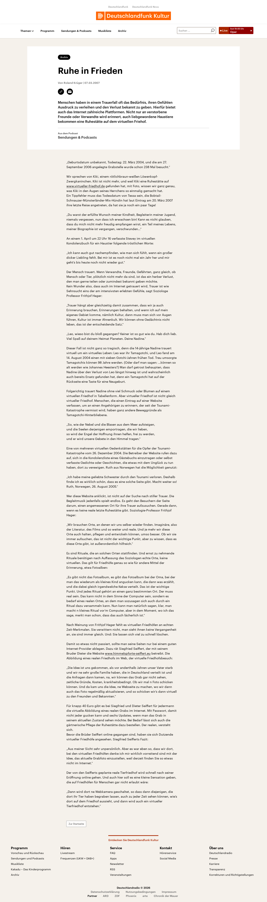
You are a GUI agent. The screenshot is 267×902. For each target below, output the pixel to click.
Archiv (122, 30)
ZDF (117, 895)
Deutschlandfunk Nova (145, 6)
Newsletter (117, 863)
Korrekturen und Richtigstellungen (231, 874)
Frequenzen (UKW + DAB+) (77, 858)
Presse (213, 858)
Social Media (168, 858)
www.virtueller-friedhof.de (85, 186)
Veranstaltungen (120, 874)
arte (145, 895)
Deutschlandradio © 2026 (133, 887)
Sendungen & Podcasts (76, 30)
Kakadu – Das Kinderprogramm (31, 869)
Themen (25, 30)
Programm (47, 30)
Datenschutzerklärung (105, 891)
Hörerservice (168, 852)
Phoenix (131, 895)
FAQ (112, 852)
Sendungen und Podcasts (27, 858)
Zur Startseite (76, 823)
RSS (112, 869)
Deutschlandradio (220, 852)
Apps (113, 858)
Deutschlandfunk (118, 6)
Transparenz (217, 869)
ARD (105, 895)
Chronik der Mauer (166, 895)
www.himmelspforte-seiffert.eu (128, 653)
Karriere (214, 863)
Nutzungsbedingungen (141, 891)
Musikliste (104, 30)
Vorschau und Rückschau (27, 852)
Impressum (169, 891)
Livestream (67, 852)
